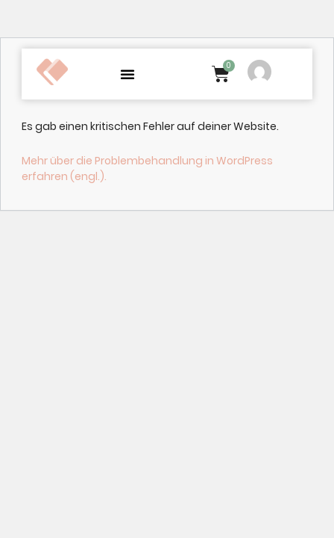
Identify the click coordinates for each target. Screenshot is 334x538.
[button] (127, 74)
